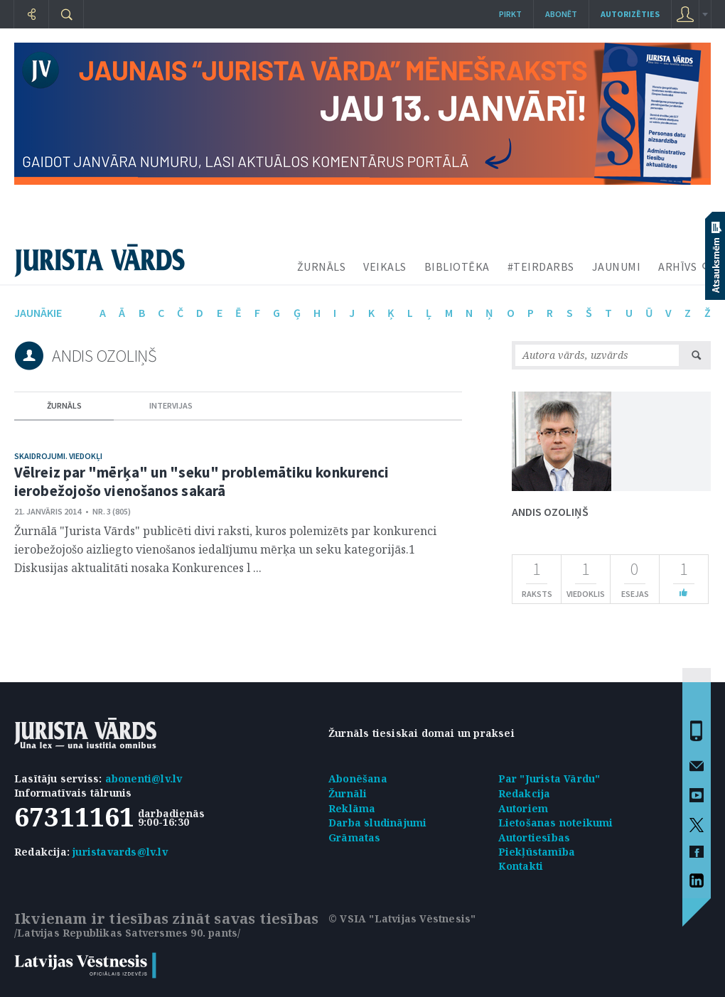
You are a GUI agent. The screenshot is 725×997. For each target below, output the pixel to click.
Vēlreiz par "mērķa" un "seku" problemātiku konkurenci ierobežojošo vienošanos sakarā (201, 481)
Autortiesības (534, 837)
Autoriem (523, 808)
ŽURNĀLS (321, 266)
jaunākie (38, 313)
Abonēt (561, 14)
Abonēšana (357, 778)
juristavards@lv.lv (120, 851)
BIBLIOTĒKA (457, 266)
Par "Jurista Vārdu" (549, 778)
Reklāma (351, 808)
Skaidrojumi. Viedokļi (58, 456)
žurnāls (64, 405)
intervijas (171, 405)
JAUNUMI (616, 266)
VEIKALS (385, 266)
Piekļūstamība (537, 851)
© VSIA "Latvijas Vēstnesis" (402, 918)
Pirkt (510, 14)
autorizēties (630, 14)
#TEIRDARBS (541, 266)
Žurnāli (347, 793)
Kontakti (521, 866)
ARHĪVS (677, 266)
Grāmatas (354, 837)
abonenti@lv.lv (144, 778)
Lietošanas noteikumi (555, 822)
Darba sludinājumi (377, 822)
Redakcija (524, 793)
